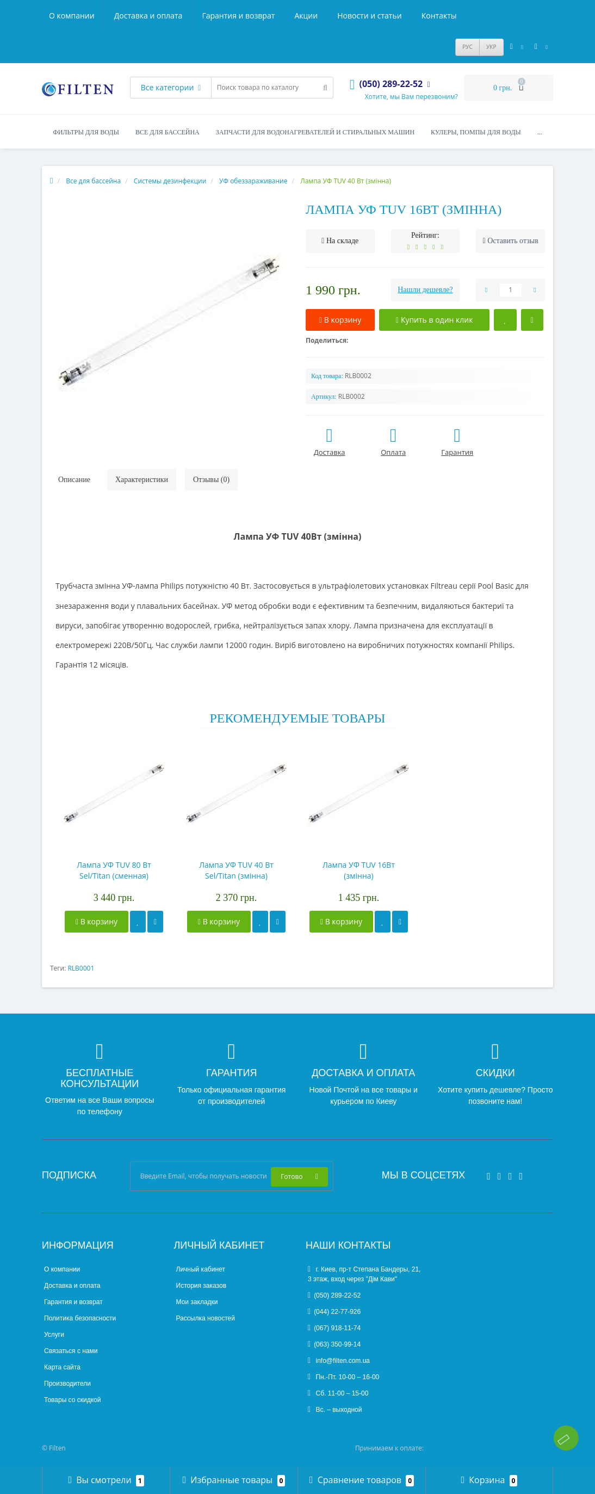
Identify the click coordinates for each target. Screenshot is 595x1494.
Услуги (54, 1334)
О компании (72, 15)
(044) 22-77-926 (334, 1312)
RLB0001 (80, 968)
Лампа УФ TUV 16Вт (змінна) (359, 870)
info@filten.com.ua (339, 1361)
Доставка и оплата (148, 15)
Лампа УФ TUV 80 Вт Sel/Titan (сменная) (114, 870)
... (539, 132)
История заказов (201, 1285)
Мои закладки (197, 1302)
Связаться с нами (70, 1351)
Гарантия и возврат (238, 15)
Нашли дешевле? (425, 290)
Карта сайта (62, 1367)
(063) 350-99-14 (334, 1344)
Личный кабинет (200, 1269)
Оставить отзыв (512, 241)
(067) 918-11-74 (334, 1328)
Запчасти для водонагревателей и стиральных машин (315, 132)
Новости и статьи (369, 15)
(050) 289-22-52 (334, 1295)
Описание (74, 480)
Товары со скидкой (72, 1400)
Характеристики (141, 480)
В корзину (96, 921)
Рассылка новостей (205, 1318)
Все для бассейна (167, 132)
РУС (467, 47)
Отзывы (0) (211, 480)
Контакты (439, 15)
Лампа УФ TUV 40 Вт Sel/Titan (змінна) (236, 870)
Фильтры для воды (86, 132)
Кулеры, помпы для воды (476, 132)
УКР (491, 47)
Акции (306, 15)
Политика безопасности (80, 1318)
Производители (67, 1383)
